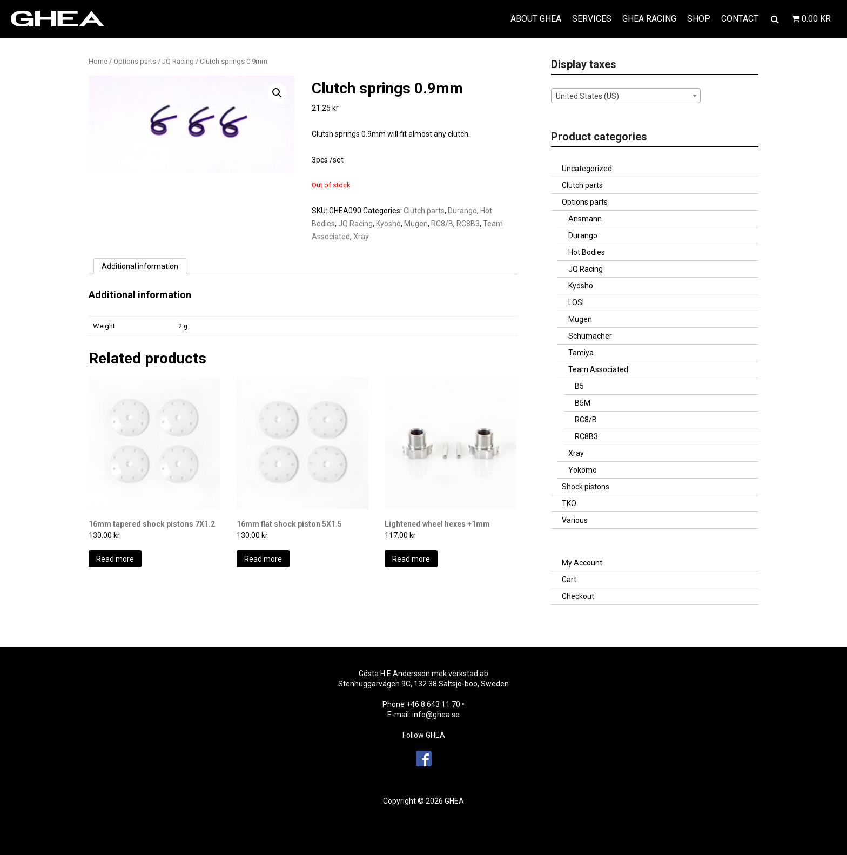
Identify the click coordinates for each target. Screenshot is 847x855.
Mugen (416, 223)
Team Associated (598, 369)
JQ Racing (178, 61)
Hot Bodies (586, 252)
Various (575, 520)
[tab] (139, 266)
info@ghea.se (436, 714)
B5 (579, 386)
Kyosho (388, 223)
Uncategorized (587, 168)
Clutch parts (424, 210)
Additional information (140, 266)
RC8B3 (468, 223)
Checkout (578, 596)
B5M (582, 403)
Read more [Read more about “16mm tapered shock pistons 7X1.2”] (115, 559)
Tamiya (581, 352)
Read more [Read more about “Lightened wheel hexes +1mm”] (411, 559)
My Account (582, 562)
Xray (361, 236)
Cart (569, 579)
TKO (569, 503)
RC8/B (442, 223)
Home (98, 61)
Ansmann (585, 218)
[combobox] (626, 95)
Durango (462, 210)
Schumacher (590, 336)
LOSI (576, 302)
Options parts (134, 61)
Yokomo (582, 470)
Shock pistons (585, 486)
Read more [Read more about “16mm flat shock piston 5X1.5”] (263, 559)
